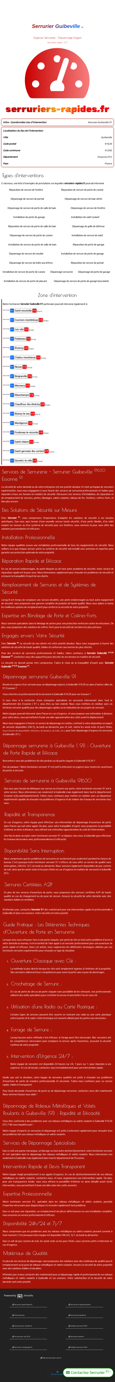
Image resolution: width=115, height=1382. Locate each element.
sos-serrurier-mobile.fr (22, 1326)
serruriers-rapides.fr (77, 1315)
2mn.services (18, 1315)
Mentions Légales (57, 1373)
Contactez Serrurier (88, 1372)
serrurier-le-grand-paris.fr (79, 1304)
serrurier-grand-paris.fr (22, 1304)
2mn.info (25, 1295)
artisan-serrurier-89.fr (77, 1326)
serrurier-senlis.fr (76, 1336)
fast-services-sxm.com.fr (50, 1358)
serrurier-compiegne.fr (22, 1347)
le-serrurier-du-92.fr (21, 1336)
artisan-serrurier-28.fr (77, 1347)
